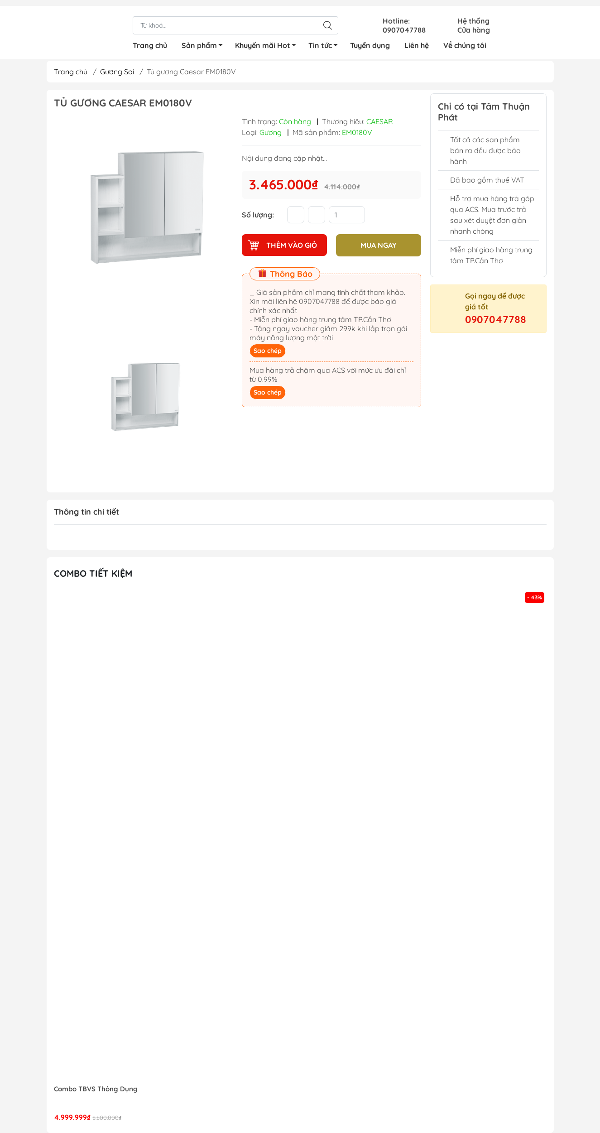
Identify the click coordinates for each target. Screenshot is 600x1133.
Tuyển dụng (370, 39)
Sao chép (268, 350)
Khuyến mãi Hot (268, 41)
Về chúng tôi (464, 39)
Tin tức (325, 41)
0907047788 (495, 319)
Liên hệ (416, 39)
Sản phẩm (205, 41)
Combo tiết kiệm (93, 573)
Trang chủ (150, 39)
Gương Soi (117, 71)
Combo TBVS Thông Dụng (96, 1089)
